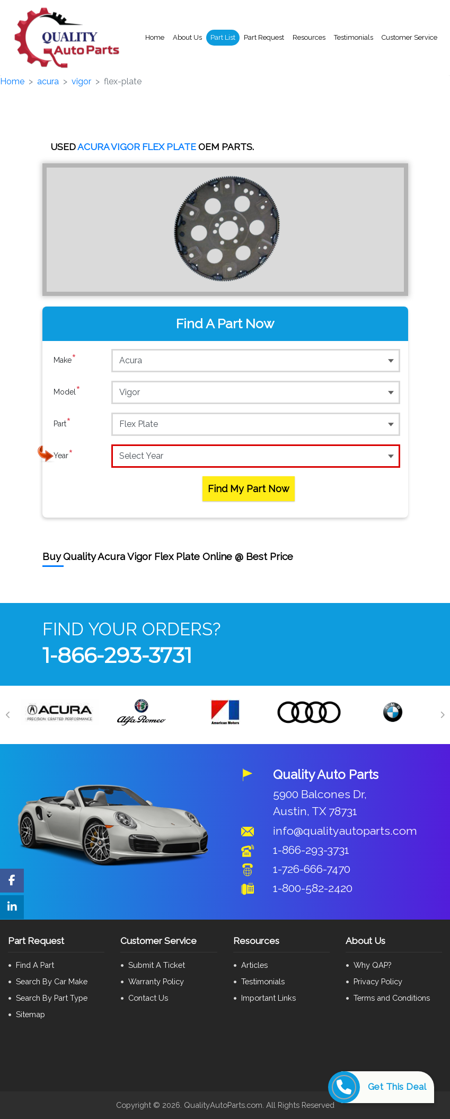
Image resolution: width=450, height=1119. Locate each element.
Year (63, 455)
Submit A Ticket (156, 964)
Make (65, 360)
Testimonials (353, 37)
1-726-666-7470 (311, 869)
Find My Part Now (248, 488)
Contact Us (148, 997)
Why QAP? (372, 964)
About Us (187, 37)
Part (62, 424)
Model (67, 392)
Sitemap (30, 1014)
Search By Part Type (51, 997)
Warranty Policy (156, 981)
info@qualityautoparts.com (345, 830)
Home (154, 37)
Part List (222, 37)
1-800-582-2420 (312, 888)
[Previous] (8, 714)
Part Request (264, 37)
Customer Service (409, 37)
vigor (81, 81)
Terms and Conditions (392, 997)
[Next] (442, 714)
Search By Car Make (51, 981)
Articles (254, 964)
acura (48, 81)
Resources (309, 37)
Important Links (268, 997)
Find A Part (35, 964)
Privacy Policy (378, 981)
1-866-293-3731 (117, 655)
